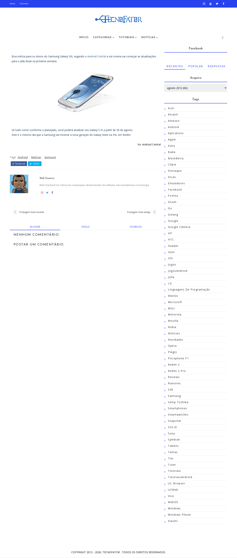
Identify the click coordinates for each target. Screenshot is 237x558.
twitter (35, 163)
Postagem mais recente (32, 212)
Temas (172, 452)
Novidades (175, 339)
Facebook (175, 189)
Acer (171, 108)
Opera (172, 346)
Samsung (50, 157)
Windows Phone (179, 514)
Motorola (174, 314)
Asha (171, 145)
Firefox (173, 196)
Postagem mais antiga (133, 212)
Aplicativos (175, 133)
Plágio (172, 352)
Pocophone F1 (178, 358)
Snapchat (174, 421)
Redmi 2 (173, 364)
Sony (171, 433)
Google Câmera (179, 227)
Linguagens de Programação (189, 289)
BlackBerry (175, 158)
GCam (172, 202)
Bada (171, 152)
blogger (34, 226)
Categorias (102, 37)
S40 (170, 389)
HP (170, 233)
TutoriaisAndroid (180, 477)
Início (13, 4)
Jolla (171, 277)
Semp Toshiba (178, 402)
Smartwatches (178, 414)
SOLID (172, 427)
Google (173, 221)
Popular (195, 66)
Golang (173, 214)
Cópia (172, 164)
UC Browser (176, 483)
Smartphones (177, 408)
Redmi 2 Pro (177, 371)
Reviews (173, 377)
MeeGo (173, 296)
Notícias (148, 37)
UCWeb (173, 489)
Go (170, 208)
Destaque (174, 171)
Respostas (216, 66)
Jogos (172, 264)
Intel (171, 252)
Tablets (173, 446)
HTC (171, 239)
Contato (24, 4)
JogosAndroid (177, 271)
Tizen (172, 464)
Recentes (174, 66)
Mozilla (173, 321)
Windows (174, 508)
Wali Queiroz (46, 178)
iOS (170, 258)
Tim (170, 458)
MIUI (171, 308)
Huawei (173, 246)
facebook (19, 163)
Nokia (172, 327)
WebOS (173, 502)
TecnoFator (111, 552)
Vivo (171, 496)
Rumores (174, 383)
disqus (83, 226)
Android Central (97, 56)
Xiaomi (172, 521)
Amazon (173, 120)
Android (23, 157)
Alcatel (173, 114)
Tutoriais (126, 37)
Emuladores (176, 183)
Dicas (172, 177)
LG (169, 283)
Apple (172, 139)
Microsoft (175, 302)
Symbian (174, 439)
